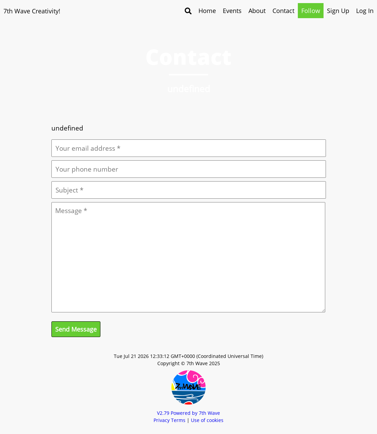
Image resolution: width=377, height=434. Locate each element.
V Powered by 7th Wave (188, 413)
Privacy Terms (169, 420)
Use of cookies (207, 420)
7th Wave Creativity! (31, 11)
